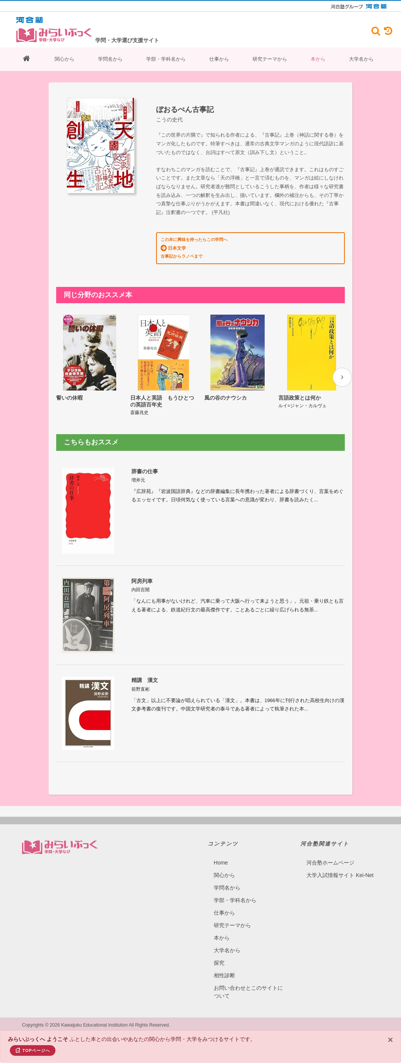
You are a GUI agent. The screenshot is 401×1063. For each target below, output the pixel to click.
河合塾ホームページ (330, 852)
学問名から (110, 59)
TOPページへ (32, 1050)
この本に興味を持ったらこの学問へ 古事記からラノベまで (194, 247)
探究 (219, 952)
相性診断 (224, 965)
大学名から (361, 59)
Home (221, 852)
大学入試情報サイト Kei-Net (340, 864)
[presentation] (342, 377)
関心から (64, 59)
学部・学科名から (166, 59)
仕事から (219, 59)
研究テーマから (270, 59)
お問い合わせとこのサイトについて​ (248, 981)
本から (318, 59)
